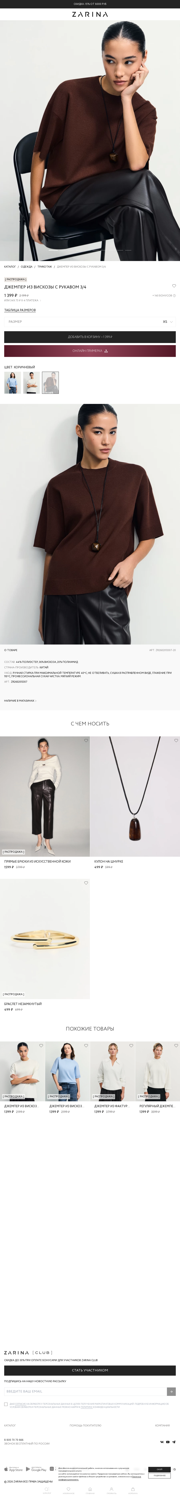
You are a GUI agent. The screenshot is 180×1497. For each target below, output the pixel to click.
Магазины (161, 1414)
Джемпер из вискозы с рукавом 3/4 (33, 1106)
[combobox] (90, 322)
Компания (162, 1373)
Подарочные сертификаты (85, 1414)
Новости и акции (165, 1405)
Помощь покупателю (85, 1373)
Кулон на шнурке (108, 862)
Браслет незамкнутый (23, 1004)
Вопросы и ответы (80, 1397)
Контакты (161, 1397)
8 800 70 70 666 (13, 1440)
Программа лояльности (84, 1405)
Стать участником (90, 1318)
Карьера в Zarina (165, 1388)
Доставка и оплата (80, 1379)
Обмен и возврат (79, 1388)
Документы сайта (80, 1423)
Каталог (10, 1373)
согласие (20, 1352)
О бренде (160, 1379)
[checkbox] (6, 1352)
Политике (87, 1355)
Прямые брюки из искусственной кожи (37, 862)
